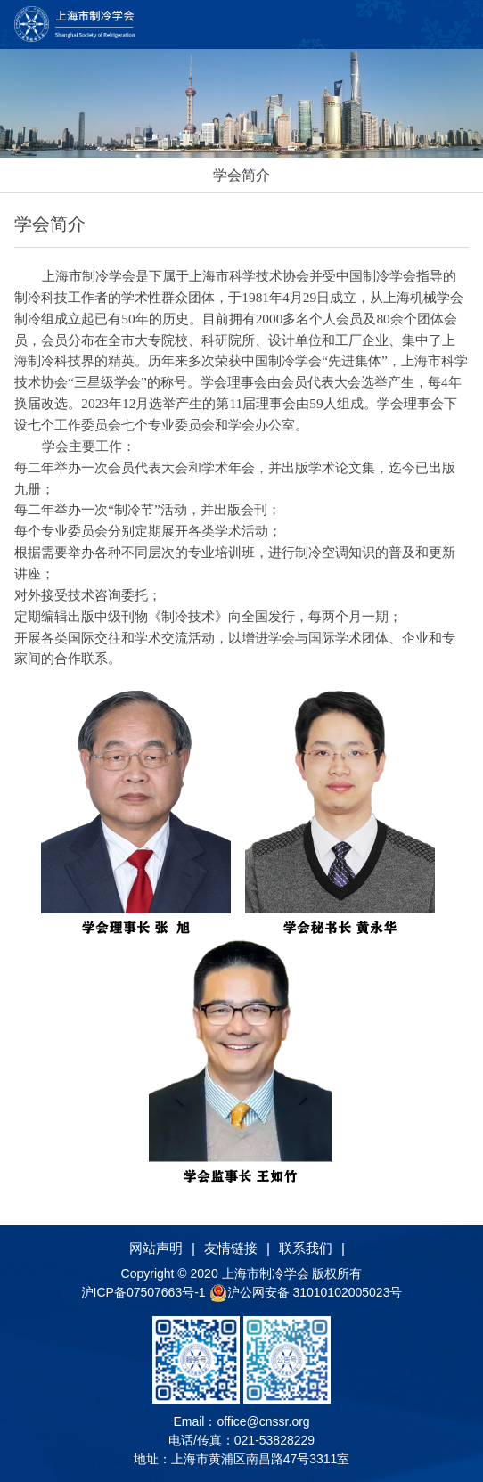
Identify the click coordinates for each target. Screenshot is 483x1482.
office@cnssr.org (263, 1421)
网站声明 (156, 1248)
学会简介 (241, 175)
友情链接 (231, 1248)
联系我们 (305, 1248)
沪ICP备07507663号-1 (145, 1292)
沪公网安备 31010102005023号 (306, 1292)
